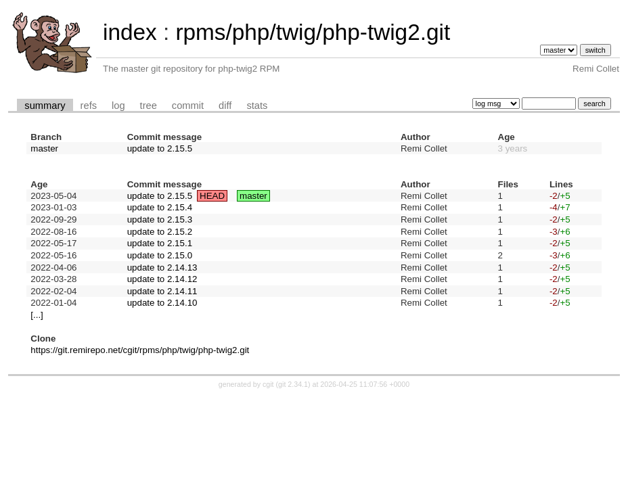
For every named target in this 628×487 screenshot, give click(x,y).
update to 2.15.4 (159, 207)
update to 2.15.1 (159, 243)
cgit (269, 384)
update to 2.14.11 (162, 291)
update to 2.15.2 (159, 232)
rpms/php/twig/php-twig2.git (312, 32)
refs (89, 105)
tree (148, 105)
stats (256, 105)
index (130, 32)
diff (225, 105)
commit (188, 105)
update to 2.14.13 (162, 267)
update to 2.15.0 (159, 255)
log (118, 105)
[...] (36, 315)
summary (44, 105)
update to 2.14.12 (162, 279)
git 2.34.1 (293, 384)
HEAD (212, 196)
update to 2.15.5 (159, 148)
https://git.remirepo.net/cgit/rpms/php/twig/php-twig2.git (139, 350)
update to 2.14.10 (162, 303)
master (44, 148)
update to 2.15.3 (159, 219)
